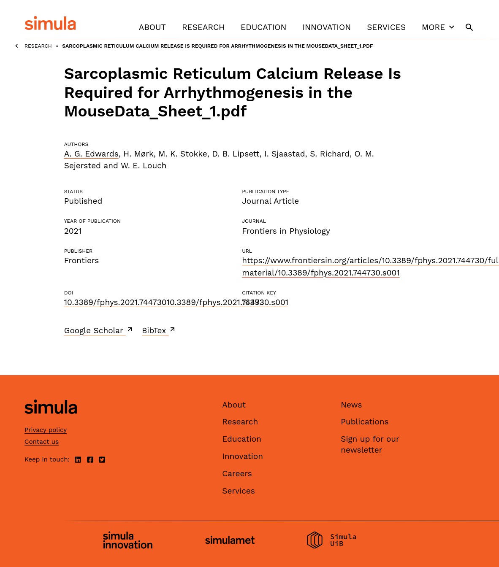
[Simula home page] (50, 421)
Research (203, 27)
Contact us (41, 442)
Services (386, 27)
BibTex (159, 330)
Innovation (326, 27)
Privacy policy (45, 430)
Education (263, 27)
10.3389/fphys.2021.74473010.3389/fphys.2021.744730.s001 (176, 302)
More (439, 27)
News (351, 405)
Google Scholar (99, 330)
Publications (364, 422)
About (152, 27)
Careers (237, 473)
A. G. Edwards (91, 154)
